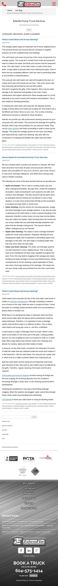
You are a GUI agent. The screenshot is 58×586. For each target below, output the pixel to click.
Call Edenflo (7, 400)
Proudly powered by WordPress (10, 447)
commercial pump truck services (22, 278)
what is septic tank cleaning (28, 283)
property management (19, 301)
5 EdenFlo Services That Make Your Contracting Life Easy (22, 521)
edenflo (51, 406)
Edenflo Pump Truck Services (29, 21)
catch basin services (7, 147)
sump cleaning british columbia (12, 149)
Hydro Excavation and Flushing (24, 276)
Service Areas (29, 498)
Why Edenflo (29, 483)
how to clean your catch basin (34, 147)
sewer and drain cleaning (22, 281)
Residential (29, 493)
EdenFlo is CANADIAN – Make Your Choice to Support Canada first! (26, 532)
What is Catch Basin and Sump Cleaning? (20, 39)
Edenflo (46, 149)
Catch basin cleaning (49, 145)
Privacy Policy (29, 556)
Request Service (29, 508)
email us (33, 576)
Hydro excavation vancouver (40, 278)
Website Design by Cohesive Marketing (29, 580)
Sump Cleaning (32, 145)
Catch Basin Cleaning (21, 145)
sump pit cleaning (26, 149)
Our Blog (29, 503)
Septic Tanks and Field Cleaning (42, 276)
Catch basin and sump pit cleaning (15, 375)
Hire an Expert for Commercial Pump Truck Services (24, 157)
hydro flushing (13, 128)
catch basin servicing (19, 147)
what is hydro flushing (14, 283)
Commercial (29, 488)
